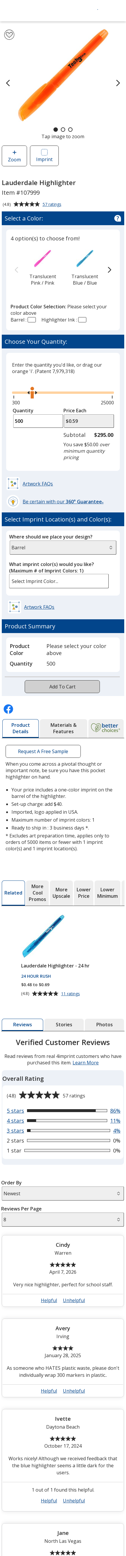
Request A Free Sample (43, 751)
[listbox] (59, 581)
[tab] (20, 728)
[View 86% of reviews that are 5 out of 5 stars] (63, 1101)
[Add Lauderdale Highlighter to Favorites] (9, 35)
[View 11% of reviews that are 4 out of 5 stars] (63, 1111)
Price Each (74, 410)
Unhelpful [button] (74, 1290)
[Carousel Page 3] (70, 129)
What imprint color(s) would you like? (51, 567)
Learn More (86, 1052)
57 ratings (53, 204)
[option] (42, 267)
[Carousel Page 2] (63, 129)
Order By (11, 1172)
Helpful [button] (49, 1290)
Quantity (23, 410)
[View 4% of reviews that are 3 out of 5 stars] (63, 1121)
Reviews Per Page (21, 1199)
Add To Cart (62, 686)
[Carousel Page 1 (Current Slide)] (55, 129)
